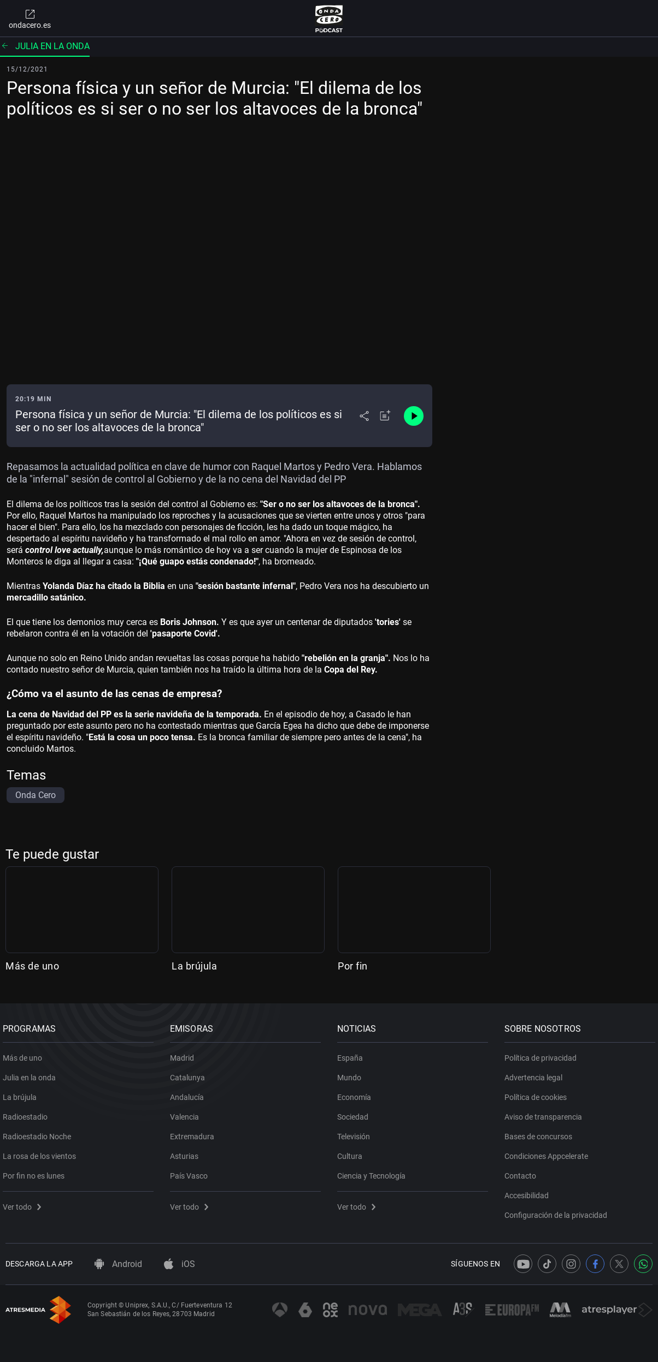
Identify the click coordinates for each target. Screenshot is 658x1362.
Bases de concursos (541, 1132)
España (353, 1054)
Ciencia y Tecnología (374, 1172)
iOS (179, 1264)
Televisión (356, 1132)
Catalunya (190, 1073)
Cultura (352, 1152)
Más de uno (32, 966)
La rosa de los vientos (42, 1152)
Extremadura (195, 1132)
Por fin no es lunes (36, 1172)
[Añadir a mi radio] (385, 416)
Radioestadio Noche (39, 1132)
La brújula (194, 966)
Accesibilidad (529, 1191)
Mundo (352, 1073)
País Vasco (191, 1172)
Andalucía (190, 1093)
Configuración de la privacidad (558, 1211)
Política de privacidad (543, 1054)
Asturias (187, 1152)
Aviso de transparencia (546, 1113)
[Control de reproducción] (414, 416)
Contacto (523, 1172)
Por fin (353, 966)
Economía (357, 1093)
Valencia (187, 1113)
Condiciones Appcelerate (549, 1152)
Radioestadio (27, 1113)
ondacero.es (30, 18)
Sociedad (355, 1113)
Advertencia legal (536, 1073)
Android (118, 1264)
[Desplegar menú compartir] (364, 416)
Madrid (185, 1054)
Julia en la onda (45, 46)
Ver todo (24, 1203)
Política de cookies (538, 1093)
